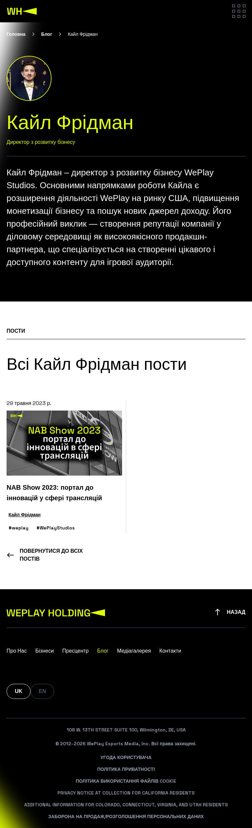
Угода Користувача (126, 757)
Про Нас (17, 650)
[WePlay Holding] (22, 11)
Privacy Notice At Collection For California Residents (126, 793)
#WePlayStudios (55, 528)
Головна (16, 34)
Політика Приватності (126, 769)
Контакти (170, 650)
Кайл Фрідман (25, 515)
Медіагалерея (134, 650)
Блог (46, 34)
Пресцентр (75, 650)
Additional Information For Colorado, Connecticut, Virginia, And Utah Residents (126, 805)
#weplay (19, 528)
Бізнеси (44, 650)
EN (42, 691)
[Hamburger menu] (238, 11)
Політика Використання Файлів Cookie (126, 781)
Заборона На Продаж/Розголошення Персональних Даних (126, 816)
